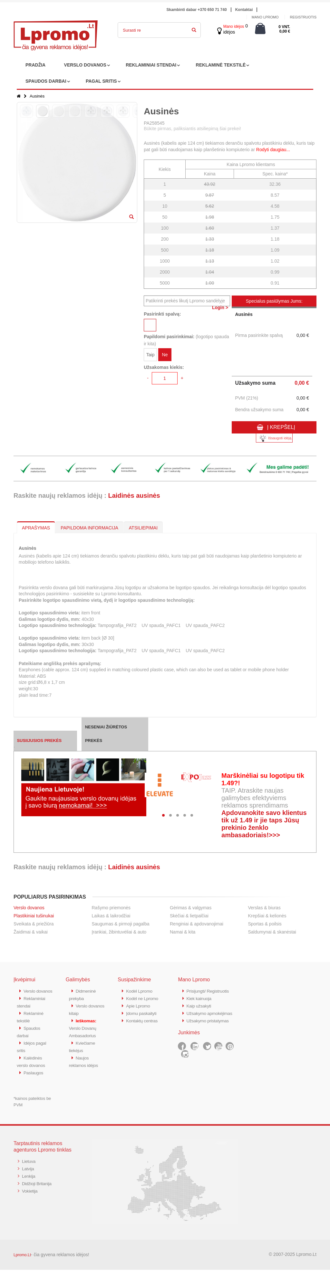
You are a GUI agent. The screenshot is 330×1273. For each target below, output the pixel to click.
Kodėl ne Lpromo (143, 998)
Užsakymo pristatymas (209, 1026)
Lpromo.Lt (22, 1258)
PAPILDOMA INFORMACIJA (89, 527)
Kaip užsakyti (199, 1005)
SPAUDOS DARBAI (45, 81)
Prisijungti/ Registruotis (209, 991)
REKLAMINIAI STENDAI (151, 65)
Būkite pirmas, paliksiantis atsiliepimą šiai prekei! (192, 128)
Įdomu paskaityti (143, 1012)
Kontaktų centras (143, 1019)
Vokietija (30, 1192)
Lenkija (29, 1178)
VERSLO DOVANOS (85, 65)
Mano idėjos (233, 26)
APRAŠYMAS (36, 527)
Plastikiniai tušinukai (34, 915)
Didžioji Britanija (38, 1185)
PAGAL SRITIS (101, 81)
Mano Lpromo (265, 17)
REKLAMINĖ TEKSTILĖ (221, 65)
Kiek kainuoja (200, 998)
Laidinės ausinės (134, 495)
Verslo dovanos (29, 907)
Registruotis (303, 17)
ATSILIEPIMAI (143, 527)
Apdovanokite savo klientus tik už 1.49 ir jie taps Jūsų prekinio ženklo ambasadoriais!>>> (264, 824)
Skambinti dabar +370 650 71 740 (197, 9)
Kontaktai (244, 9)
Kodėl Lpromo (140, 991)
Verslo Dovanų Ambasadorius (84, 1026)
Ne (165, 355)
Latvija (28, 1171)
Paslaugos (34, 1076)
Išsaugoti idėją (274, 438)
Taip (150, 355)
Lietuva (29, 1164)
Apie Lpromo (139, 1005)
